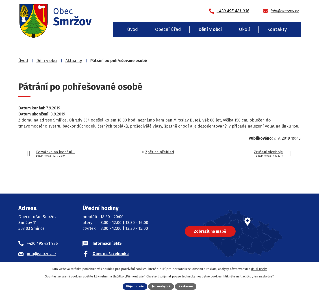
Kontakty (277, 29)
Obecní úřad (168, 29)
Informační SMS (107, 243)
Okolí (244, 29)
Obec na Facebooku (111, 253)
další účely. (259, 269)
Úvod (132, 29)
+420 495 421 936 (42, 243)
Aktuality (73, 60)
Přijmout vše (135, 286)
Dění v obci (210, 29)
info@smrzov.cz (41, 253)
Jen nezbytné (161, 286)
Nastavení (186, 286)
